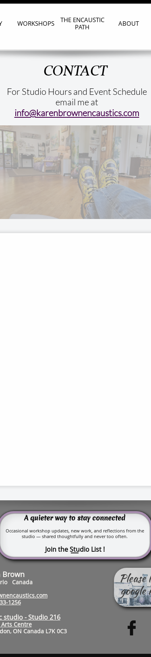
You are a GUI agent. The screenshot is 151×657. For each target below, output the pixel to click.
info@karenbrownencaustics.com (76, 112)
